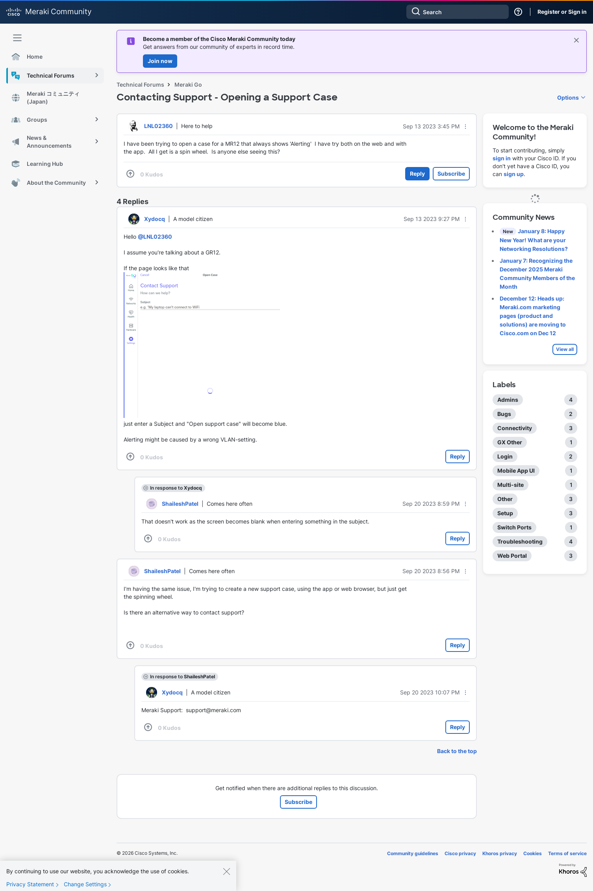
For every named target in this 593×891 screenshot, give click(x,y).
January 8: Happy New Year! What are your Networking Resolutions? (534, 240)
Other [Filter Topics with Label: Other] (505, 499)
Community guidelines (412, 853)
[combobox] (457, 12)
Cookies (532, 853)
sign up (514, 174)
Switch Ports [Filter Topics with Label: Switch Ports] (514, 527)
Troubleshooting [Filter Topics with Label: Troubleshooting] (520, 541)
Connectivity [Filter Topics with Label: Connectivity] (514, 428)
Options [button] (568, 97)
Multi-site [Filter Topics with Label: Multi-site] (510, 484)
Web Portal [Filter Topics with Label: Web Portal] (512, 555)
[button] (465, 126)
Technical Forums (140, 84)
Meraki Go (188, 84)
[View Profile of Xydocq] (154, 218)
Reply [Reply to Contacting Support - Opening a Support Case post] (417, 173)
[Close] (226, 875)
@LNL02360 (155, 236)
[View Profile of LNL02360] (158, 126)
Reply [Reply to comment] (457, 456)
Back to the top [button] (457, 751)
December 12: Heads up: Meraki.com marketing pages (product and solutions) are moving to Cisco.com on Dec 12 (533, 315)
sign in (502, 158)
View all (565, 349)
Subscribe (451, 173)
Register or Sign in (562, 11)
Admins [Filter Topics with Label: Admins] (507, 399)
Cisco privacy (460, 853)
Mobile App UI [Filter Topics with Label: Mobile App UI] (516, 470)
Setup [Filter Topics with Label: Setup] (505, 513)
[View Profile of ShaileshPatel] (180, 503)
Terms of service (567, 853)
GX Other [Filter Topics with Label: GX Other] (509, 442)
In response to (176, 488)
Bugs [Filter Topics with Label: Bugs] (504, 413)
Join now (160, 61)
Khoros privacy (499, 853)
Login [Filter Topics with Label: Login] (505, 456)
